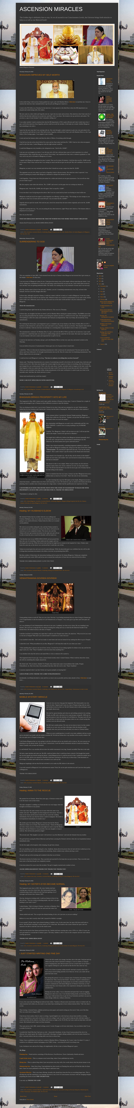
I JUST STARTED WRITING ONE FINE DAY (40, 953)
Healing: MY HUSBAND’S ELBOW (35, 511)
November (103, 286)
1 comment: (46, 943)
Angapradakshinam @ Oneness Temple (110, 222)
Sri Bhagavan (86, 232)
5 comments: (45, 568)
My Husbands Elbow (57, 570)
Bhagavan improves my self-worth (56, 232)
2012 (25, 232)
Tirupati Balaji (68, 689)
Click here (72, 102)
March (102, 297)
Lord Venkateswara (52, 689)
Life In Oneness (111, 373)
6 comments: (45, 229)
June (101, 289)
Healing (50, 570)
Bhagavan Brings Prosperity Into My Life (72, 501)
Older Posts (88, 1096)
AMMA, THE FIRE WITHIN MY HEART (110, 116)
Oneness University (24, 503)
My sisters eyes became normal (59, 945)
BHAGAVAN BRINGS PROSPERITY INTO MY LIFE (43, 397)
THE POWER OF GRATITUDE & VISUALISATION (106, 170)
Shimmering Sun (25, 1066)
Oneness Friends (111, 377)
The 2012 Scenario (111, 384)
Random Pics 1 (110, 428)
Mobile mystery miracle (53, 782)
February (102, 299)
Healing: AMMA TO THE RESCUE (35, 790)
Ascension (29, 232)
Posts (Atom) (30, 1099)
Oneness (84, 501)
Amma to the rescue (31, 876)
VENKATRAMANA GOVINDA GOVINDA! (38, 578)
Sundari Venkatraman (25, 1091)
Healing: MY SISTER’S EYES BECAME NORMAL (42, 884)
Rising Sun (23, 1062)
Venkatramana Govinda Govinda (80, 689)
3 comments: (46, 387)
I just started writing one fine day (66, 1089)
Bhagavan (59, 501)
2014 (100, 278)
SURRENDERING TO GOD (32, 241)
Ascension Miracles (37, 232)
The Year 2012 (23, 234)
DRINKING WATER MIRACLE (109, 80)
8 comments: (46, 873)
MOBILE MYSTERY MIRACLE (33, 697)
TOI (29, 234)
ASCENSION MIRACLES (51, 9)
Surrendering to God (79, 389)
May (101, 291)
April (101, 294)
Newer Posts (23, 1096)
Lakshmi (101, 415)
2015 (100, 276)
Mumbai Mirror (68, 232)
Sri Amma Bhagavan (78, 232)
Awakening (44, 232)
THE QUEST (109, 185)
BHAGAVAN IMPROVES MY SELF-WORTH (40, 75)
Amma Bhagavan (31, 389)
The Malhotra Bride (35, 1091)
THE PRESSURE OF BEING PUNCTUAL (109, 151)
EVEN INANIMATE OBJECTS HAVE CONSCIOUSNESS (106, 242)
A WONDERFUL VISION (110, 203)
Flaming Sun (23, 1054)
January (102, 344)
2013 (100, 281)
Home (55, 1096)
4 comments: (45, 686)
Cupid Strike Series (25, 1058)
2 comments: (45, 498)
